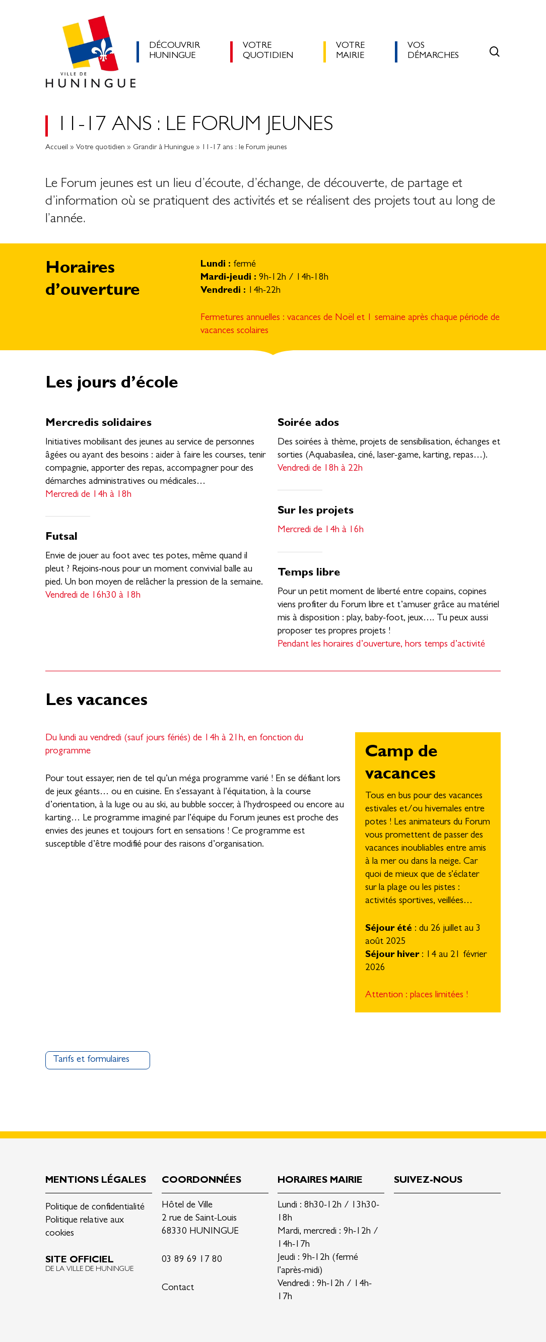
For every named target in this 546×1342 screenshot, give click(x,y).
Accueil (56, 148)
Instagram (449, 1209)
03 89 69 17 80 (192, 1260)
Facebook (426, 1209)
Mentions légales (95, 1181)
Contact (178, 1288)
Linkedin (402, 1209)
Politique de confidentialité (95, 1207)
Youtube (473, 1209)
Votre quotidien (100, 148)
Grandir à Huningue (163, 148)
